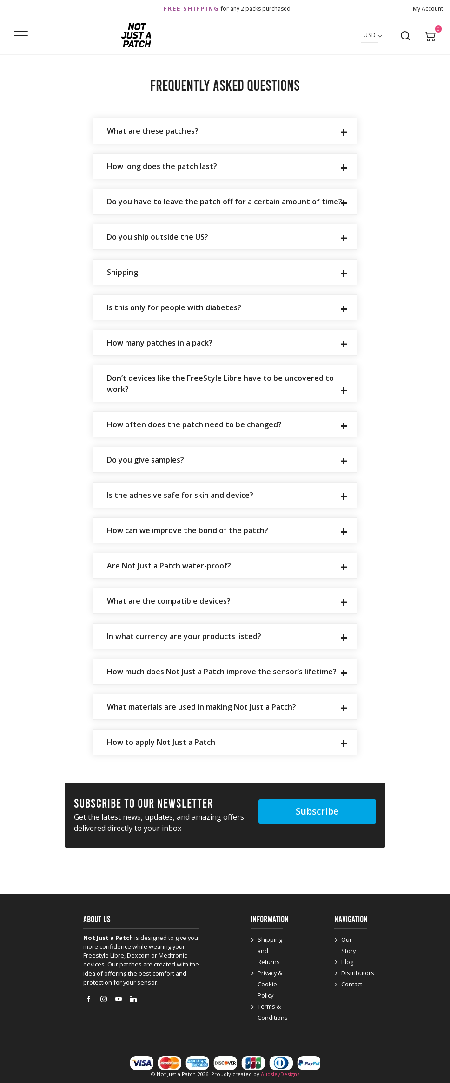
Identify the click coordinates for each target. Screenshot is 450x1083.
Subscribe (317, 811)
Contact (351, 984)
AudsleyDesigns (280, 1073)
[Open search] (405, 35)
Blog (347, 962)
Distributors (357, 973)
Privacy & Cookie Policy (270, 984)
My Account (428, 9)
